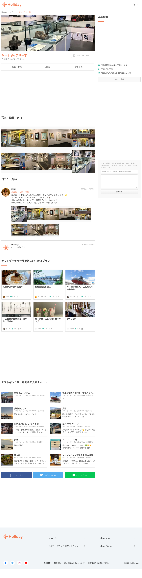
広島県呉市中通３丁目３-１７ (114, 65)
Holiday (12, 4)
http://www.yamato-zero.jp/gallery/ (116, 73)
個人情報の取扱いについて (74, 563)
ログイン (133, 4)
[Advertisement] (48, 93)
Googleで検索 (119, 79)
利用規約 (57, 563)
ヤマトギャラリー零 (14, 55)
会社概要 (47, 563)
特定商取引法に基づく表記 (98, 563)
